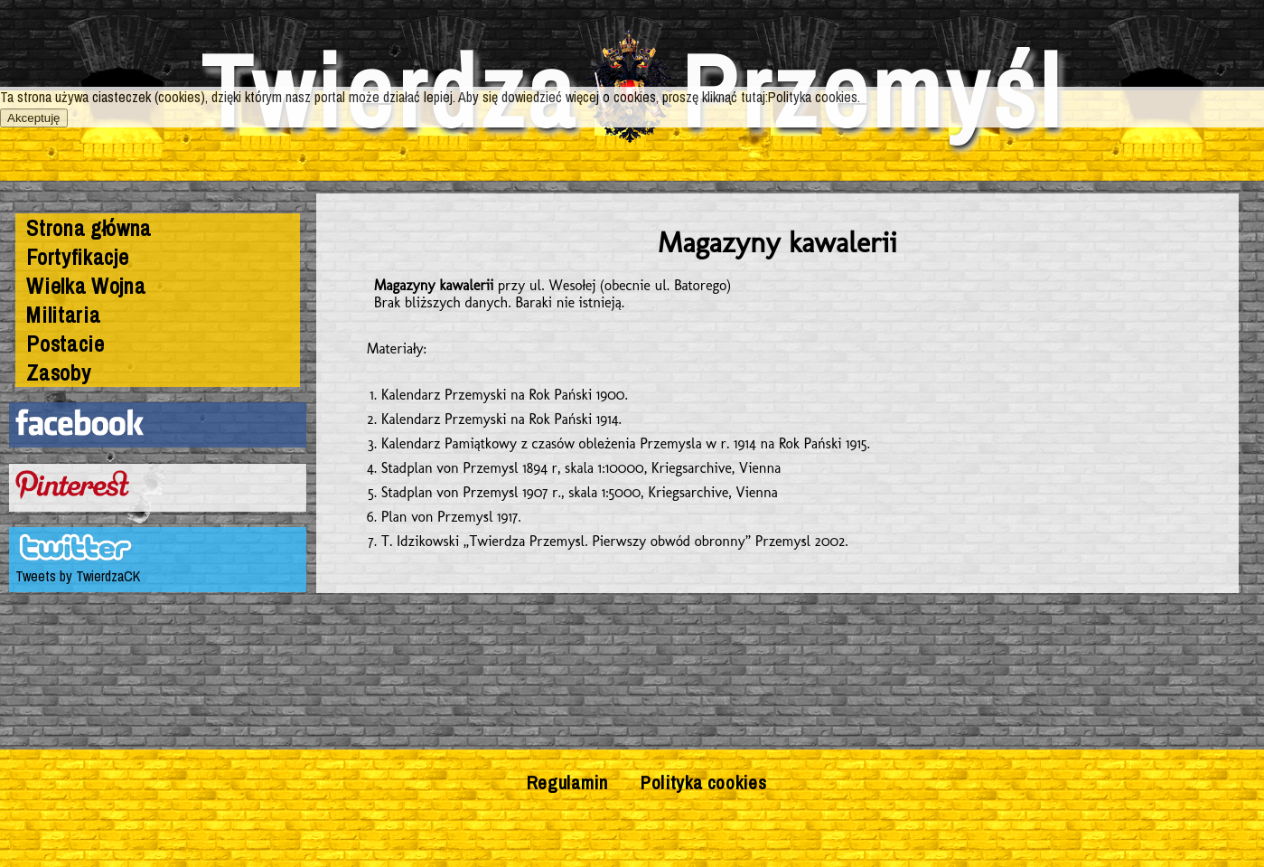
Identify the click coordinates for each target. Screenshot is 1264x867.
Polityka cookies (703, 782)
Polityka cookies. (814, 97)
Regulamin (567, 782)
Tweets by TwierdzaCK (77, 576)
